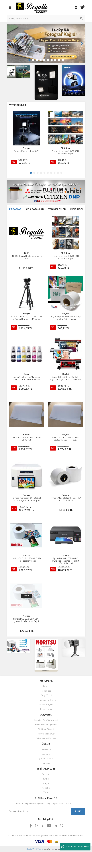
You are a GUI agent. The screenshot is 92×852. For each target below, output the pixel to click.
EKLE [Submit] (78, 811)
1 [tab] (29, 60)
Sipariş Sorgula (46, 704)
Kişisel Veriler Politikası (46, 738)
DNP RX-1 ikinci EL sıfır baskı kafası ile (26, 257)
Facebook (46, 774)
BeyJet (65, 313)
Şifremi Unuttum (46, 758)
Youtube (46, 788)
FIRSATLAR (15, 209)
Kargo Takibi (46, 695)
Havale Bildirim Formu (46, 700)
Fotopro (26, 148)
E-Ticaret (39, 849)
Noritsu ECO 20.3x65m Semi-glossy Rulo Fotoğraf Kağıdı (26, 620)
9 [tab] (59, 60)
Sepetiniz (46, 763)
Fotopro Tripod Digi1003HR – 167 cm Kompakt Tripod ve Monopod (26, 318)
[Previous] (10, 43)
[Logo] (32, 7)
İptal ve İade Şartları (46, 733)
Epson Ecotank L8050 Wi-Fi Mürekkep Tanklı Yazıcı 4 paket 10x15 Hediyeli (65, 561)
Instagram (46, 783)
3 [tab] (37, 60)
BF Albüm (65, 148)
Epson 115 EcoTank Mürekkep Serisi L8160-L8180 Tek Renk (26, 378)
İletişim (46, 686)
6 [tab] (48, 60)
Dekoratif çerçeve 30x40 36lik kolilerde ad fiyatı (65, 257)
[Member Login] (76, 7)
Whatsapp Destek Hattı (75, 846)
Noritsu (26, 555)
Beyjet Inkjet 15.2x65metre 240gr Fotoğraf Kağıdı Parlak (66, 318)
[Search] (46, 18)
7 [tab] (52, 60)
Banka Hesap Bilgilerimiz (46, 724)
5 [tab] (44, 60)
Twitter (46, 779)
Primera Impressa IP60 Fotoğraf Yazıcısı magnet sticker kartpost (26, 499)
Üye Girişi (46, 754)
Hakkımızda (46, 691)
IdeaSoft (30, 849)
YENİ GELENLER (57, 209)
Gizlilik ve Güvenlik (46, 729)
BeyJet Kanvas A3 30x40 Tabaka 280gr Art (26, 438)
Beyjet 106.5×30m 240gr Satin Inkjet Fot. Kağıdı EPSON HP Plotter (65, 378)
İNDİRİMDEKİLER (79, 209)
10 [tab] (63, 60)
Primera (26, 495)
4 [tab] (40, 60)
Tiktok (46, 792)
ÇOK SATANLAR (35, 209)
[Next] (82, 43)
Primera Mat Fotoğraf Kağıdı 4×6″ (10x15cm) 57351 (66, 499)
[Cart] (82, 8)
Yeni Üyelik (46, 749)
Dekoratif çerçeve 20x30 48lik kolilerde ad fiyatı (65, 152)
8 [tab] (55, 60)
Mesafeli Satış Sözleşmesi (46, 720)
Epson (26, 374)
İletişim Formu (46, 709)
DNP (26, 253)
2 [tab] (33, 60)
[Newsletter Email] (39, 811)
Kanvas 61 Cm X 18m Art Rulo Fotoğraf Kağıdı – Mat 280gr (65, 438)
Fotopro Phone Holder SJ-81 (26, 151)
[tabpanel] (46, 43)
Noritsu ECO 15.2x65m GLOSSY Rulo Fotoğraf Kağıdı (26, 559)
